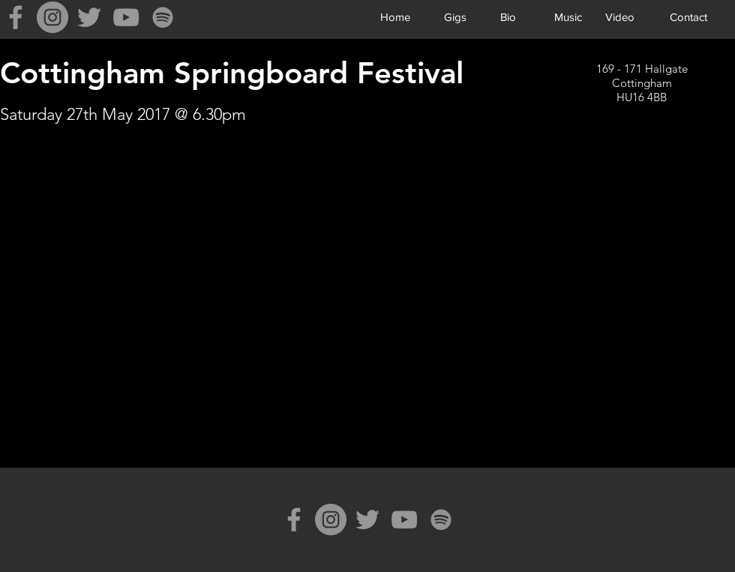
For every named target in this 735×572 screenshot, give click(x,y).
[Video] (620, 16)
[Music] (568, 16)
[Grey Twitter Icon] (89, 17)
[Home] (395, 16)
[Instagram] (52, 17)
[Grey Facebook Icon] (16, 17)
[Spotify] (162, 17)
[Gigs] (455, 16)
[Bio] (508, 16)
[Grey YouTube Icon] (126, 17)
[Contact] (688, 16)
